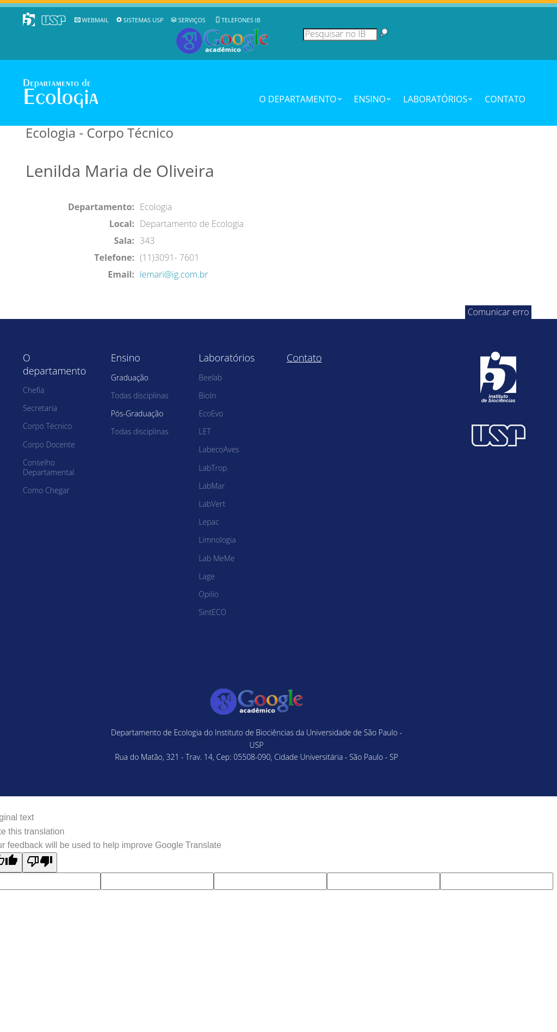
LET (205, 431)
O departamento (297, 99)
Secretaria (40, 408)
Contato (505, 99)
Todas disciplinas (140, 395)
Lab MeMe (216, 558)
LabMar (212, 486)
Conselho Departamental (48, 467)
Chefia (33, 390)
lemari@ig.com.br (174, 274)
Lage (207, 576)
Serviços (192, 20)
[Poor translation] (39, 862)
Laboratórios (435, 99)
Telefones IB (241, 20)
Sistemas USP (143, 20)
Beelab (210, 377)
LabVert (212, 504)
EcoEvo (211, 413)
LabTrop (213, 468)
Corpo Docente (49, 444)
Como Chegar (46, 490)
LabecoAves (219, 449)
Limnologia (217, 540)
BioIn (207, 395)
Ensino (370, 99)
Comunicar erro (498, 312)
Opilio (209, 594)
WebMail (95, 20)
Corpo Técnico (47, 426)
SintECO (212, 612)
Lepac (209, 522)
